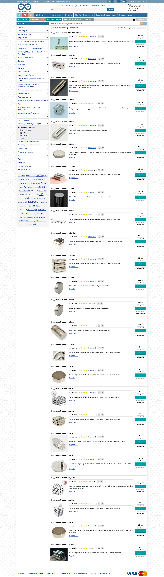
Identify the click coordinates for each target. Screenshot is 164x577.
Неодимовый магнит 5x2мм (61, 433)
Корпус (43, 217)
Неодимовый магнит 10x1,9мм (62, 55)
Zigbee (21, 213)
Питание (39, 221)
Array (22, 187)
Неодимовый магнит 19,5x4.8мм (63, 233)
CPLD (37, 187)
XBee (44, 210)
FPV (29, 194)
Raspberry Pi (22, 31)
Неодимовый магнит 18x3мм (62, 211)
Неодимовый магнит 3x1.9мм (62, 344)
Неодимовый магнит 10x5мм (62, 100)
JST (41, 194)
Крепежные (23, 135)
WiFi (40, 209)
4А (34, 179)
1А (44, 175)
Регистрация (51, 573)
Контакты (68, 15)
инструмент (29, 217)
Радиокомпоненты (24, 97)
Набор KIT (24, 221)
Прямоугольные (25, 130)
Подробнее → (73, 46)
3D (19, 155)
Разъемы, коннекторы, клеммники (30, 90)
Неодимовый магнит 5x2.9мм (62, 411)
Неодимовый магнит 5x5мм (61, 455)
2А (31, 179)
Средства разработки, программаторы (32, 41)
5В (38, 179)
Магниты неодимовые (26, 127)
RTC (46, 202)
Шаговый (32, 224)
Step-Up (43, 206)
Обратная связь (64, 573)
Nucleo (39, 198)
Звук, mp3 (21, 64)
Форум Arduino (37, 1)
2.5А (23, 179)
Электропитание (24, 120)
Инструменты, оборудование (28, 141)
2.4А (20, 179)
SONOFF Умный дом (25, 57)
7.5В (45, 179)
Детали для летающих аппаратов (30, 124)
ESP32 (34, 190)
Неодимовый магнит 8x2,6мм (62, 500)
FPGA (26, 194)
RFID (42, 202)
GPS (32, 195)
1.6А (21, 175)
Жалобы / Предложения (84, 15)
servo (26, 206)
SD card (22, 206)
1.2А (19, 175)
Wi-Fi (36, 210)
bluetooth (31, 187)
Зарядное (35, 213)
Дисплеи (21, 61)
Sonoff (31, 206)
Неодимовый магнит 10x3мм (62, 77)
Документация (49, 1)
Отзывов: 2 (92, 59)
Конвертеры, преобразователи (29, 113)
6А (40, 179)
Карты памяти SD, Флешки (27, 45)
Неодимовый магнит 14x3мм (62, 144)
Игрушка (42, 213)
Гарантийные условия (63, 1)
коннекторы (37, 217)
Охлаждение (22, 148)
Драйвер (27, 213)
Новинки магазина (37, 19)
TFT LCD (30, 210)
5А (36, 179)
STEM (37, 205)
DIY (29, 191)
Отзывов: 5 (92, 437)
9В (23, 183)
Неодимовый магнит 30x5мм (62, 322)
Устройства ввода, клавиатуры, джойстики (29, 109)
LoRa (25, 198)
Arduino (20, 27)
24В (26, 179)
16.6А (34, 175)
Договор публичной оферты (100, 573)
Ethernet (21, 195)
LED (19, 117)
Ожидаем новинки (54, 19)
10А (24, 175)
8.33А (20, 183)
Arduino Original (34, 183)
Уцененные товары (25, 166)
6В (42, 179)
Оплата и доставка (54, 15)
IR (38, 195)
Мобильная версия (23, 1)
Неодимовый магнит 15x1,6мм (62, 166)
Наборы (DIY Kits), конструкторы (30, 48)
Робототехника (23, 72)
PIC (25, 202)
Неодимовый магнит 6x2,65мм (62, 478)
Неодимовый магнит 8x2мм (61, 522)
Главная (21, 573)
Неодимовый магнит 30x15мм (62, 300)
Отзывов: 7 (92, 36)
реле (44, 221)
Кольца (22, 138)
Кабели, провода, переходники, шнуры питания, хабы (29, 85)
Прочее (20, 159)
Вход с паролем (135, 1)
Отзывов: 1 (92, 81)
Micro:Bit (30, 198)
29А (28, 179)
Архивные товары (24, 170)
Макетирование (23, 93)
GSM (35, 194)
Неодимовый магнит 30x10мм (62, 277)
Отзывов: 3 (92, 125)
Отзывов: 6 (92, 370)
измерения (23, 217)
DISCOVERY (23, 191)
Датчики (21, 68)
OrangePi (21, 202)
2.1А (46, 175)
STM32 (23, 209)
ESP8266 (42, 191)
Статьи (40, 15)
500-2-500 (66, 5)
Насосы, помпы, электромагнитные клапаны (31, 80)
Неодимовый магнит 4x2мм (61, 389)
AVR (25, 187)
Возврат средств (125, 15)
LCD (45, 195)
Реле (19, 104)
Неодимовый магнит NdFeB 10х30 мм (65, 33)
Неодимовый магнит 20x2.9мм (62, 255)
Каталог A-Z (22, 19)
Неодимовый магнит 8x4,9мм (62, 544)
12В (30, 176)
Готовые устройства (25, 152)
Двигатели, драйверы (26, 75)
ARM (44, 182)
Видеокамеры (23, 38)
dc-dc (42, 186)
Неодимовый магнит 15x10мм (62, 188)
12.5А (27, 175)
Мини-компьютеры (24, 34)
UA (109, 1)
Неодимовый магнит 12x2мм (62, 122)
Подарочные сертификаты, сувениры (78, 19)
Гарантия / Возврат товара (106, 15)
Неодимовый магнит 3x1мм (61, 366)
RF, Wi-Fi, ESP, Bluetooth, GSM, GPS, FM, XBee (31, 53)
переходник (33, 221)
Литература (22, 162)
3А (32, 179)
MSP (35, 198)
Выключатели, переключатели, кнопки (32, 100)
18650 (39, 175)
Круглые (22, 133)
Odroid (43, 198)
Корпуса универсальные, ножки (29, 145)
